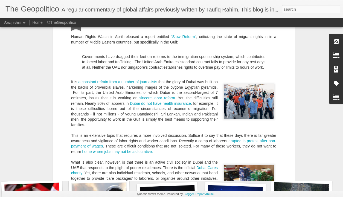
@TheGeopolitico (61, 22)
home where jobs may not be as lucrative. (117, 65)
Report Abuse (205, 194)
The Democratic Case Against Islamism (118, 171)
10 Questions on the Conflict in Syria (248, 168)
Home (37, 22)
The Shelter (110, 97)
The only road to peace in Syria (175, 169)
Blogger (189, 194)
